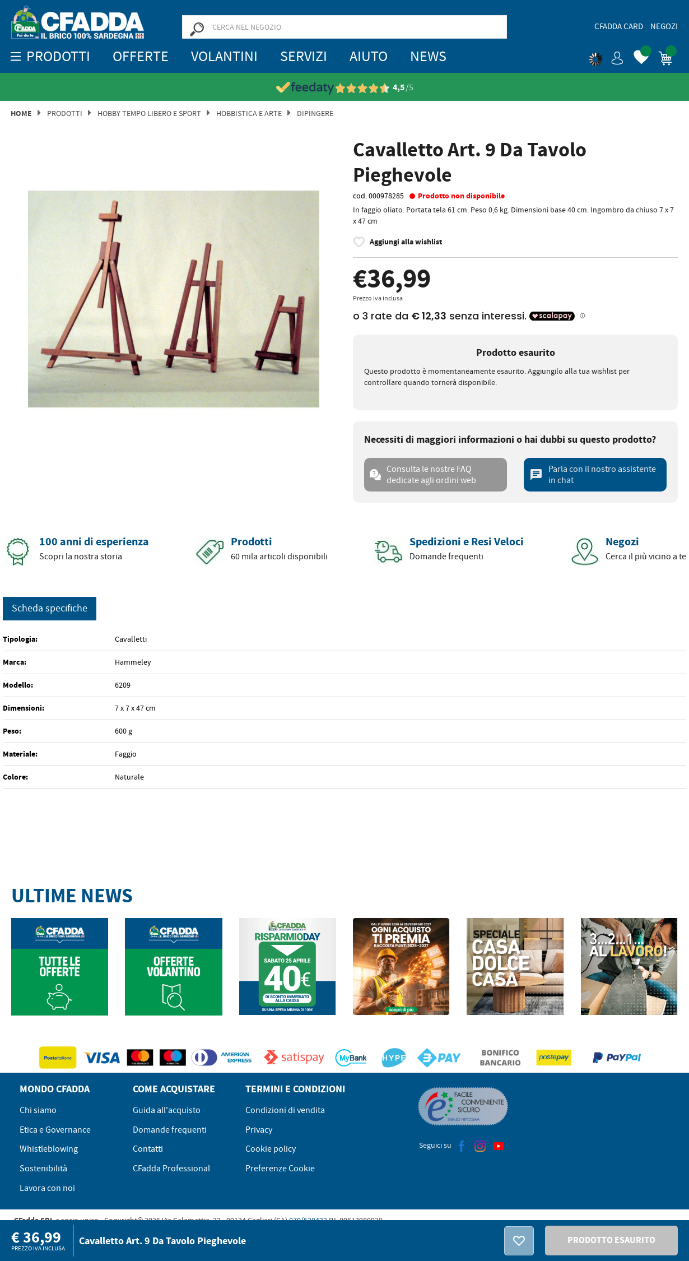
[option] (173, 299)
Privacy (258, 1129)
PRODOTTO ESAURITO (611, 1240)
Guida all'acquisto (167, 1110)
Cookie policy (270, 1149)
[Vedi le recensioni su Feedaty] (344, 87)
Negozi (664, 26)
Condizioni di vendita (285, 1110)
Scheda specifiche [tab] (49, 608)
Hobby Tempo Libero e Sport (149, 113)
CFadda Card (618, 26)
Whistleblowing (49, 1149)
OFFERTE (141, 56)
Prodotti (64, 113)
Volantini (224, 56)
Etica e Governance (55, 1129)
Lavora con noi (47, 1188)
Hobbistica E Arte (249, 113)
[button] (606, 56)
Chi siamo (38, 1110)
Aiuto (369, 56)
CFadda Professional (171, 1168)
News (428, 56)
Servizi (303, 56)
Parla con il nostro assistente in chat (592, 474)
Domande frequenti (170, 1129)
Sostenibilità (43, 1168)
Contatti (148, 1149)
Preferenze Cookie (280, 1168)
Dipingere (315, 113)
